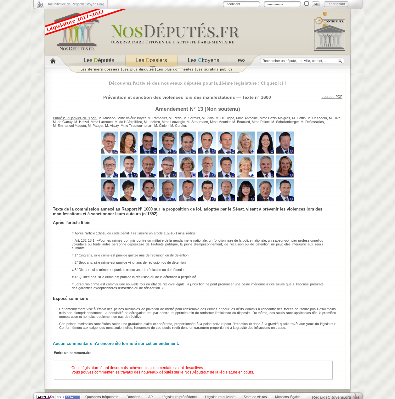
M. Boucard (241, 122)
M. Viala (208, 118)
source (327, 96)
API (151, 397)
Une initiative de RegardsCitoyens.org (75, 4)
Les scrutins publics (214, 69)
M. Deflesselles (312, 122)
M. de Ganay (62, 122)
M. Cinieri (161, 125)
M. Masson (107, 118)
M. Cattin (299, 118)
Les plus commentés (175, 69)
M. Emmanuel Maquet (69, 125)
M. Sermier (191, 118)
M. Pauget (95, 125)
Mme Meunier (220, 122)
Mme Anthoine (247, 118)
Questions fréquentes (101, 397)
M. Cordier (178, 125)
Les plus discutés (138, 69)
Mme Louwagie (173, 122)
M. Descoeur (317, 118)
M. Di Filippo (225, 118)
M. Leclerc (152, 122)
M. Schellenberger (285, 122)
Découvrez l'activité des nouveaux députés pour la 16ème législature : (197, 83)
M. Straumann (197, 122)
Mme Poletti (260, 122)
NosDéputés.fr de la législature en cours (218, 372)
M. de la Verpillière (128, 122)
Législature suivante (220, 397)
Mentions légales (288, 397)
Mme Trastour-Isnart (136, 125)
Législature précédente (179, 397)
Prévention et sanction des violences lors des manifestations (169, 97)
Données (133, 397)
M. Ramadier (157, 118)
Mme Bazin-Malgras (275, 118)
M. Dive (335, 118)
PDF (339, 96)
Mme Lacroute (102, 122)
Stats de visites (255, 397)
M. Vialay (112, 125)
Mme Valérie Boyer (131, 118)
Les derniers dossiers (100, 69)
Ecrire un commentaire (72, 353)
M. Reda (175, 118)
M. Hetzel (81, 122)
